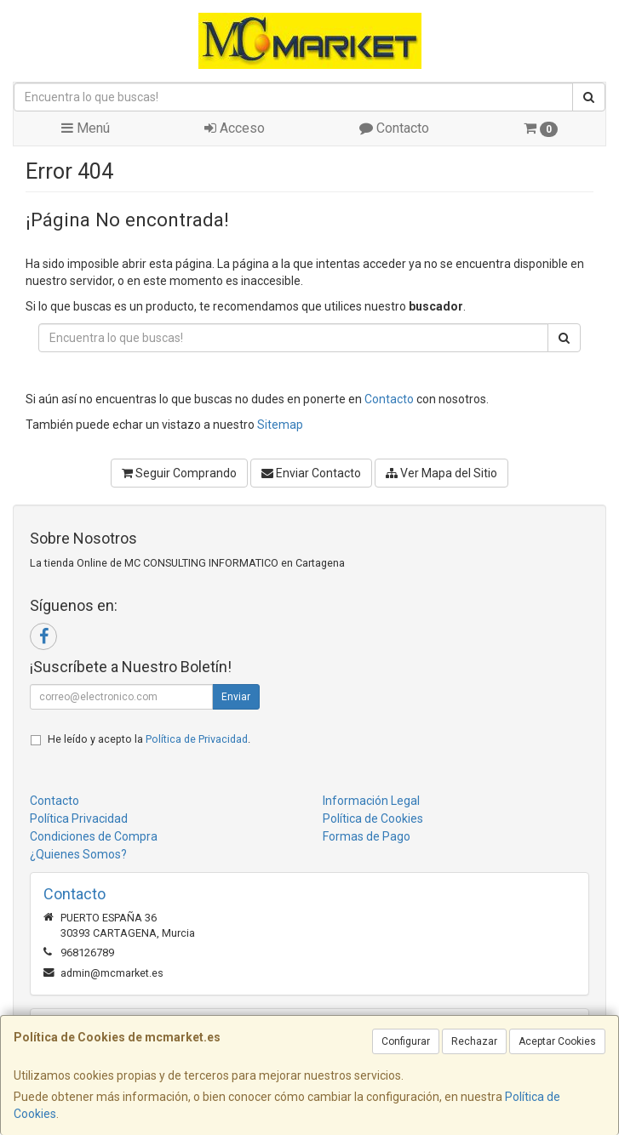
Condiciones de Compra (94, 836)
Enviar (235, 697)
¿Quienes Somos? (78, 854)
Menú (85, 128)
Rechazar (474, 1041)
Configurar (405, 1041)
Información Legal (371, 800)
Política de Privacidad (197, 739)
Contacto (394, 128)
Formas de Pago (366, 836)
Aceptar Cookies (557, 1041)
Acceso (234, 128)
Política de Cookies (373, 818)
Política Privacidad (79, 818)
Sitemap (280, 424)
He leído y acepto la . (149, 739)
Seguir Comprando (179, 473)
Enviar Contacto (311, 473)
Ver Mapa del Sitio (441, 473)
